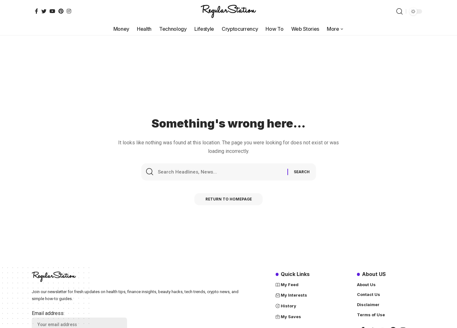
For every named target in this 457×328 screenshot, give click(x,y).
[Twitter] (44, 11)
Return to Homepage (228, 200)
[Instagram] (69, 11)
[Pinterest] (61, 11)
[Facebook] (36, 11)
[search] (399, 11)
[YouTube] (52, 11)
